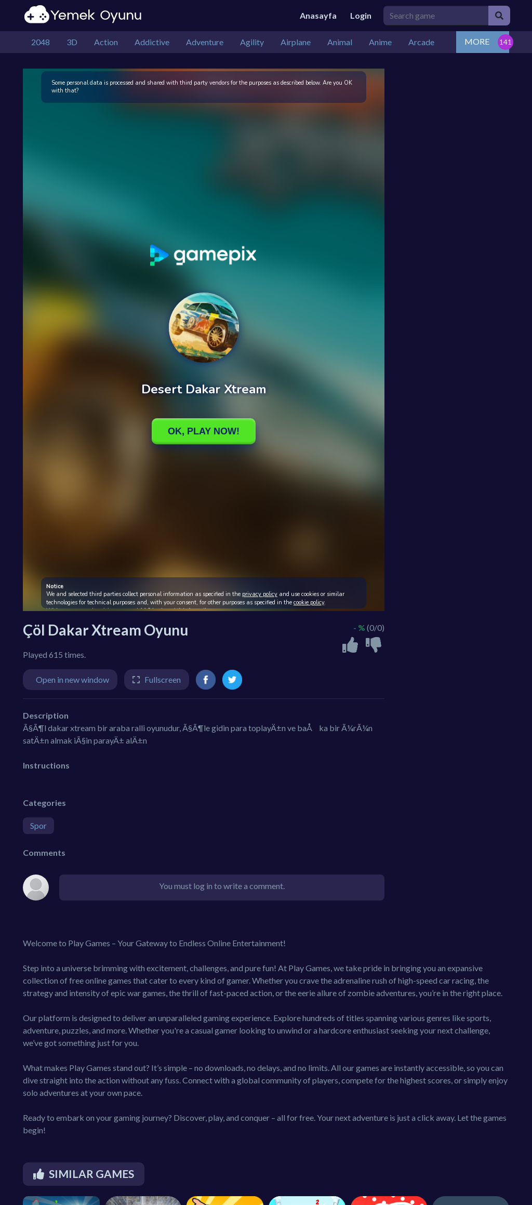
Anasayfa (318, 15)
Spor (38, 825)
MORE (476, 41)
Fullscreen (162, 679)
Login (360, 15)
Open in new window (72, 679)
